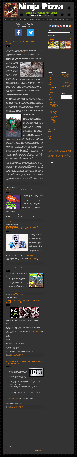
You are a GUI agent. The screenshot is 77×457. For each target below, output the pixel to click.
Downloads (61, 19)
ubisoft (52, 156)
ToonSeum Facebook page (36, 331)
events (16, 355)
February (52, 102)
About (16, 19)
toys (59, 150)
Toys (43, 19)
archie (49, 156)
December (52, 85)
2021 (50, 74)
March (51, 101)
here (24, 51)
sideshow (64, 154)
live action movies (53, 150)
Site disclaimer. (17, 446)
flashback (52, 154)
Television (32, 19)
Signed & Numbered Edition (34, 258)
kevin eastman (20, 264)
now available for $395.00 (27, 255)
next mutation (60, 156)
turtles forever (63, 155)
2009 (50, 139)
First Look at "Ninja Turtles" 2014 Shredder (66, 83)
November (52, 87)
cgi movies (69, 154)
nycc (70, 156)
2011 (50, 136)
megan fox (11, 221)
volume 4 (60, 157)
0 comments (21, 182)
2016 (50, 82)
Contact (11, 19)
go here (11, 214)
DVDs (49, 154)
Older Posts (41, 411)
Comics (26, 19)
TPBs (70, 152)
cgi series (64, 149)
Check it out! (8, 290)
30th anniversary (12, 355)
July (51, 94)
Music (55, 19)
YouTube (61, 152)
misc (19, 294)
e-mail (26, 54)
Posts (63, 95)
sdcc (49, 152)
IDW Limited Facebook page (36, 401)
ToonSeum (21, 320)
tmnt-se (65, 156)
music (49, 155)
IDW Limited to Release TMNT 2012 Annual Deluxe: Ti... (53, 126)
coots (68, 156)
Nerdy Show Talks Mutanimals (16, 268)
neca (52, 155)
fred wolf (55, 156)
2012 (50, 134)
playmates (56, 151)
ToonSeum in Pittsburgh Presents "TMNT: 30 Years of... (54, 121)
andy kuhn (11, 294)
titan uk (49, 157)
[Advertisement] (59, 60)
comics (10, 264)
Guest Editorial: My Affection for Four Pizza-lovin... (54, 105)
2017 (50, 81)
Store (67, 19)
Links (21, 19)
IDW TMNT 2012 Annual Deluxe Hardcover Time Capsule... (53, 113)
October (52, 89)
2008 (50, 141)
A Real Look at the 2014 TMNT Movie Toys (66, 86)
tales (70, 151)
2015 (50, 84)
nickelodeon (18, 221)
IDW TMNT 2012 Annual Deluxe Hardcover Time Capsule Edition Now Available (23, 228)
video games (66, 152)
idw (12, 264)
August (51, 92)
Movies (38, 19)
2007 (50, 143)
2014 (50, 131)
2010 (50, 138)
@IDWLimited (15, 398)
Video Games (49, 19)
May (51, 97)
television (22, 221)
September (52, 90)
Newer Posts (8, 411)
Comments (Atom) (14, 413)
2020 (50, 75)
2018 (50, 79)
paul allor (22, 294)
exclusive (52, 157)
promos (56, 157)
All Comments (65, 97)
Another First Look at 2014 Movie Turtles (66, 89)
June (51, 96)
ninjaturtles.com (68, 157)
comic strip (64, 157)
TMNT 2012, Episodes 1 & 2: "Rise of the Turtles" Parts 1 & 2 (66, 75)
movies (14, 221)
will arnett (26, 221)
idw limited (15, 264)
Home (6, 19)
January (52, 129)
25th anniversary (56, 155)
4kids (51, 152)
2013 (50, 133)
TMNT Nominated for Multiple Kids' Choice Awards (24, 190)
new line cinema (58, 154)
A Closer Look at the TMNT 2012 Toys (66, 79)
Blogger (40, 450)
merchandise (56, 152)
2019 (50, 77)
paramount (65, 151)
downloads (69, 155)
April (51, 99)
